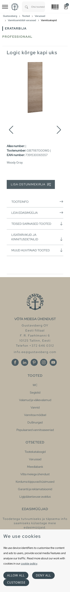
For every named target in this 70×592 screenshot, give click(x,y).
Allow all (16, 575)
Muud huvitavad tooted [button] (37, 250)
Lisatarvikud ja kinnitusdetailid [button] (37, 237)
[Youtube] (53, 362)
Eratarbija (16, 28)
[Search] (26, 6)
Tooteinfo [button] (37, 202)
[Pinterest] (34, 362)
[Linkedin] (24, 362)
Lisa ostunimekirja (31, 184)
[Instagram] (43, 362)
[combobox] (38, 6)
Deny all (43, 575)
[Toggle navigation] (5, 6)
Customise (16, 582)
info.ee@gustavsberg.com (35, 352)
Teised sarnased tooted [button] (37, 224)
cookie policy (29, 563)
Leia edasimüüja (37, 213)
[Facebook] (15, 362)
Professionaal (17, 37)
